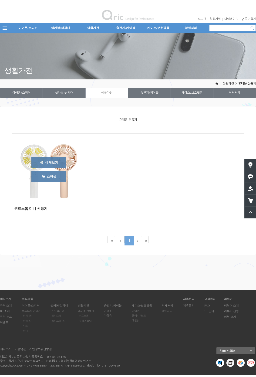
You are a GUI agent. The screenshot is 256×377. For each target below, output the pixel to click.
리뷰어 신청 (231, 313)
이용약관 (20, 351)
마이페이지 (231, 18)
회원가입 (215, 18)
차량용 (108, 318)
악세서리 (191, 28)
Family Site (237, 353)
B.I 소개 (5, 313)
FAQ (207, 307)
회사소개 (5, 351)
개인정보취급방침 (40, 351)
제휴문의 (188, 307)
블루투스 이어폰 (31, 313)
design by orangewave (103, 367)
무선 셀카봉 (57, 313)
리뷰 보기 (230, 319)
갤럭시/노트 (139, 318)
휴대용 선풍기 (247, 83)
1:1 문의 (209, 313)
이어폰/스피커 (27, 28)
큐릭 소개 (6, 307)
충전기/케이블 (125, 28)
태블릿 (135, 322)
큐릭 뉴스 (6, 319)
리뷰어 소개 (231, 307)
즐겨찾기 (249, 18)
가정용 (108, 313)
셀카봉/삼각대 (60, 28)
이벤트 (4, 324)
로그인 (202, 18)
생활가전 (93, 28)
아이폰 (135, 313)
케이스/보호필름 (158, 28)
